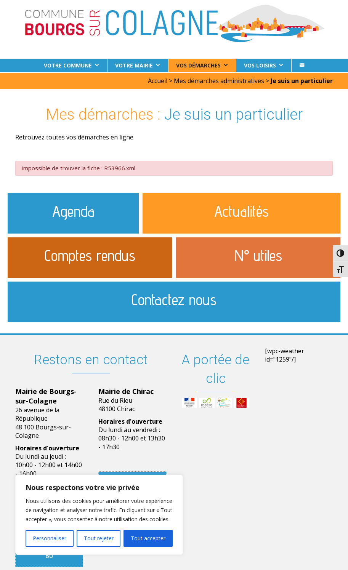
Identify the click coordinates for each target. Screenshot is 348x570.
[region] (99, 515)
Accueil (157, 79)
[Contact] (302, 65)
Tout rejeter (99, 538)
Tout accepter (148, 538)
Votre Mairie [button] (134, 65)
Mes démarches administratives (219, 79)
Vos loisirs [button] (260, 65)
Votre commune (68, 65)
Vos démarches (198, 65)
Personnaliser (49, 538)
